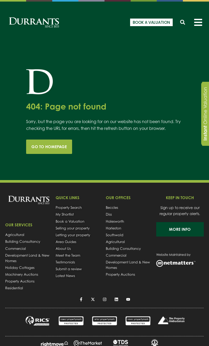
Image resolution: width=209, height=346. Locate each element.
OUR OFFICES (118, 197)
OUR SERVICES (18, 224)
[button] (182, 22)
